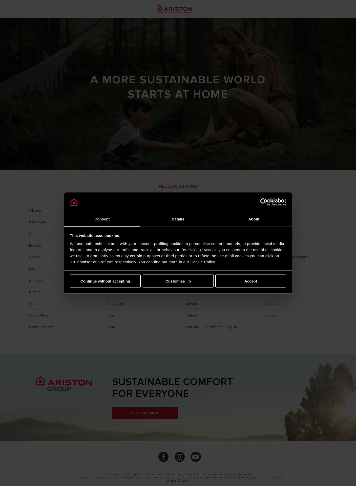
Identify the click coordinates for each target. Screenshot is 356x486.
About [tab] (254, 219)
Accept (250, 281)
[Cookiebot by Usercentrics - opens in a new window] (264, 202)
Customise (178, 281)
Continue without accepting (105, 281)
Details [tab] (178, 219)
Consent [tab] (102, 219)
